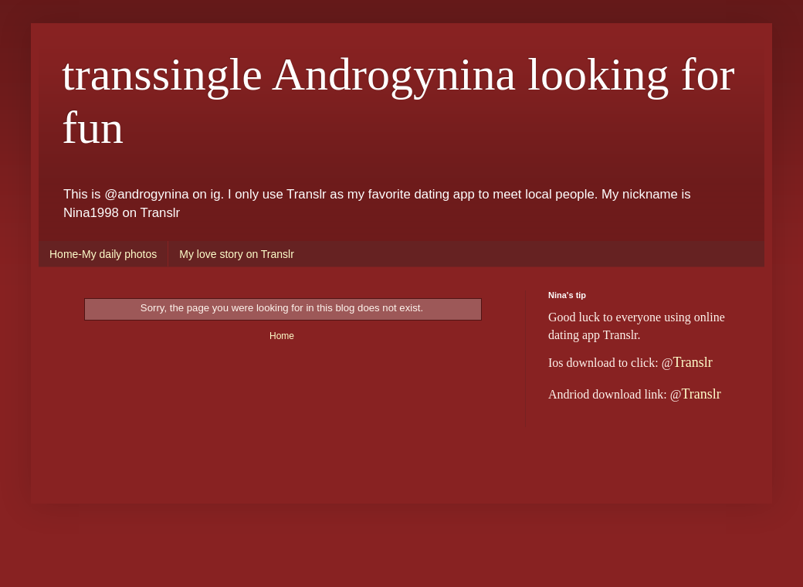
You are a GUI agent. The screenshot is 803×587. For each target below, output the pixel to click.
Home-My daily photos (103, 254)
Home (281, 336)
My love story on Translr (236, 254)
